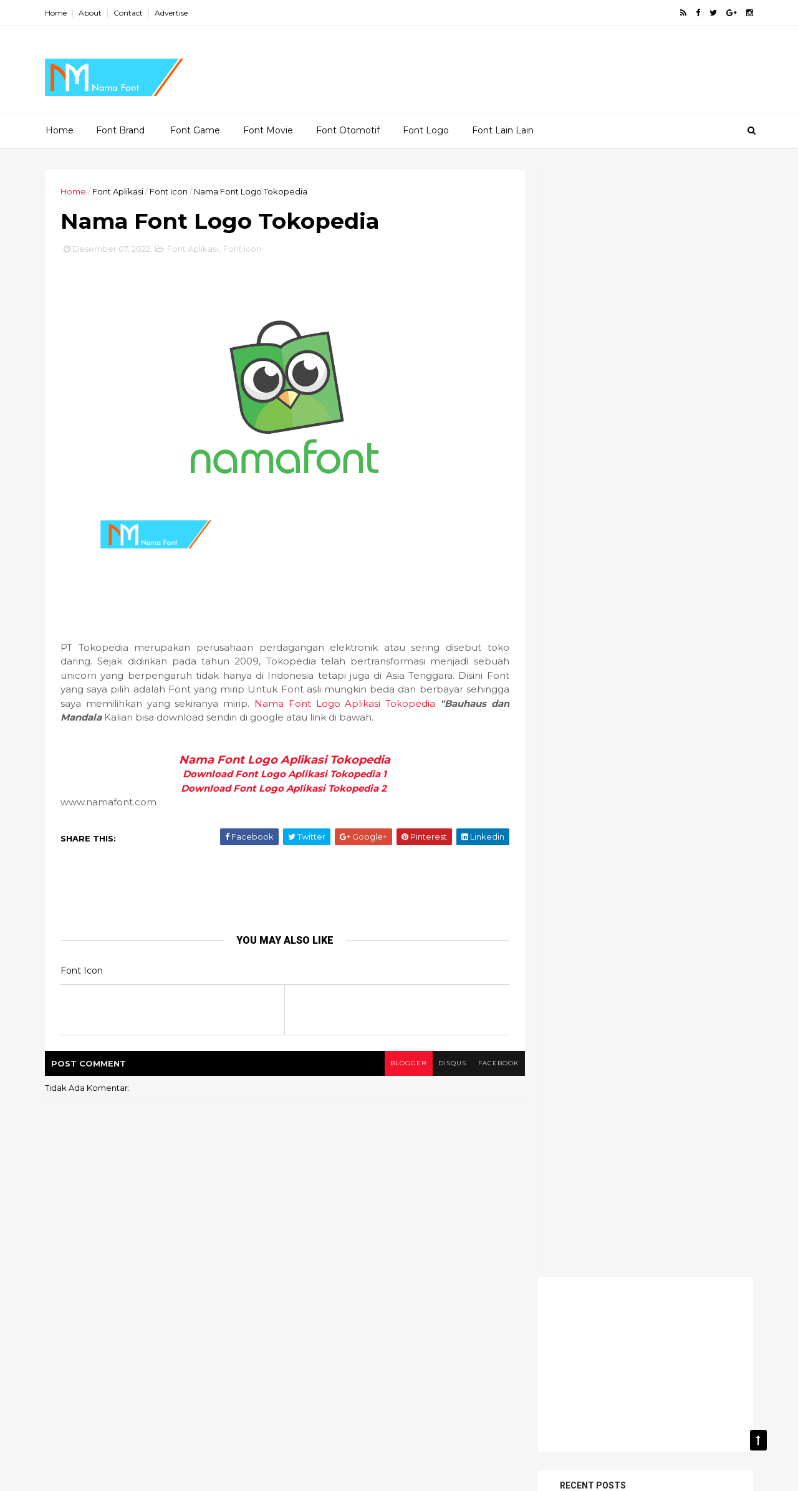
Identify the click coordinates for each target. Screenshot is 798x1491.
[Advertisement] (396, 66)
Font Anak (574, 770)
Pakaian (628, 899)
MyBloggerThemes (228, 1474)
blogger (400, 1064)
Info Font (672, 878)
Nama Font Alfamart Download (670, 572)
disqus (444, 1064)
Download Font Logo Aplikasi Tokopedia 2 (282, 789)
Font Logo (426, 130)
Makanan (573, 899)
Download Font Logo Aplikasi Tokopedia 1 (282, 775)
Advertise (173, 12)
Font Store (654, 856)
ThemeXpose (112, 1474)
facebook (491, 1064)
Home (58, 12)
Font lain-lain (582, 834)
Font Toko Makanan (594, 878)
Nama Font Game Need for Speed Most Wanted (662, 679)
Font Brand (120, 130)
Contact (130, 12)
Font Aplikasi (119, 191)
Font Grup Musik (587, 813)
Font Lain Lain (503, 130)
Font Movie (268, 130)
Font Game (195, 130)
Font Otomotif (348, 130)
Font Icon (170, 191)
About (91, 12)
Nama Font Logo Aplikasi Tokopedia (339, 704)
